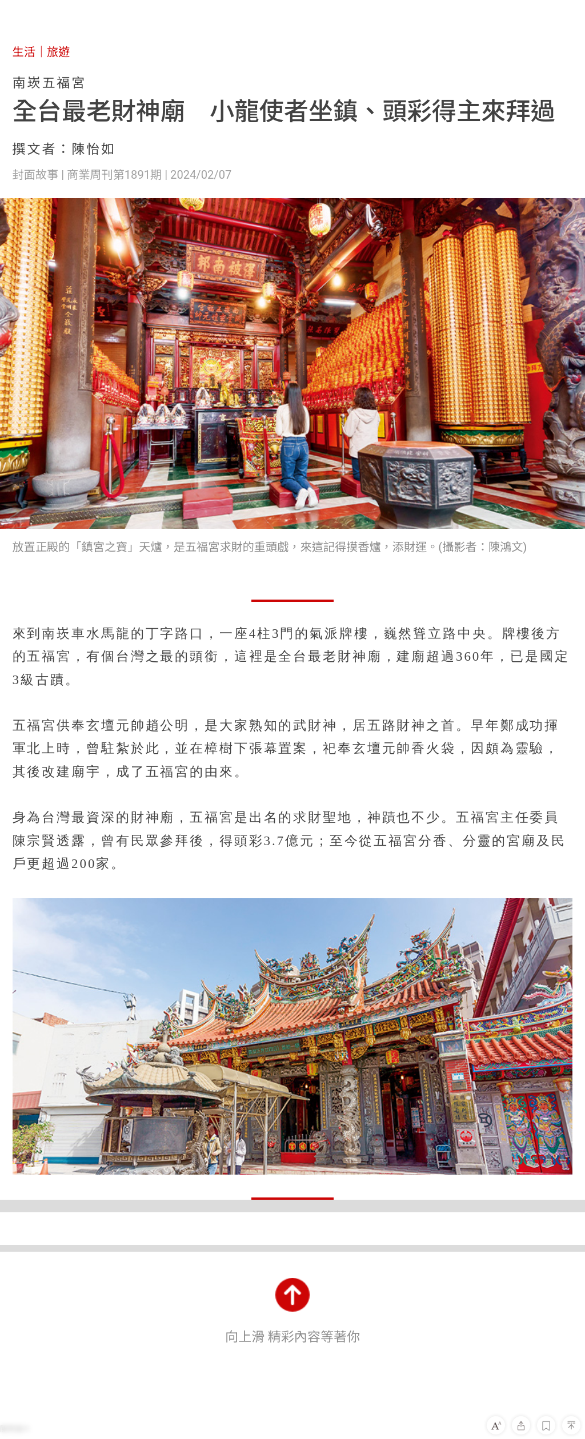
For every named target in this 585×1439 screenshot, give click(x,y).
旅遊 (58, 52)
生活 (24, 52)
